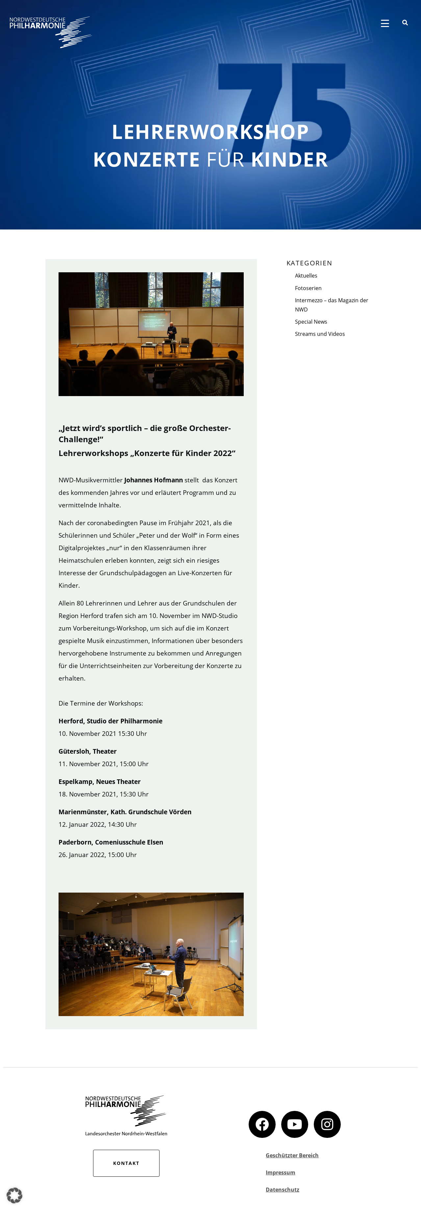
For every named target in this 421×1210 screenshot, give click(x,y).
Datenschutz (282, 1189)
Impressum (280, 1172)
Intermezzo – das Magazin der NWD (331, 305)
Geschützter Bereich (292, 1155)
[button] (14, 1195)
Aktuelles (306, 275)
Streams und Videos (320, 333)
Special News (311, 321)
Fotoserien (308, 288)
